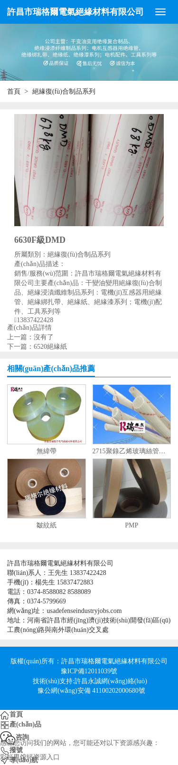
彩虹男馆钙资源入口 (30, 757)
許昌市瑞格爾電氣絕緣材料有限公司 (75, 12)
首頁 (13, 91)
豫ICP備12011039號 (89, 671)
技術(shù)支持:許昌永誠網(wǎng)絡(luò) (90, 681)
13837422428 (35, 320)
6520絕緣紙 (50, 346)
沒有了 (44, 337)
